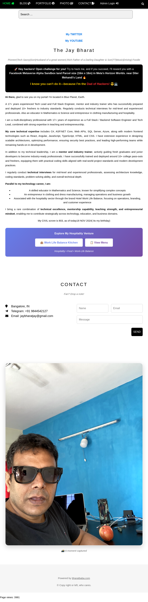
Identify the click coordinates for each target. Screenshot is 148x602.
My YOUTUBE (74, 40)
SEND (137, 331)
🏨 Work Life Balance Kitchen (59, 242)
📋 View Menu (99, 242)
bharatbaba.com (81, 578)
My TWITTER (74, 34)
